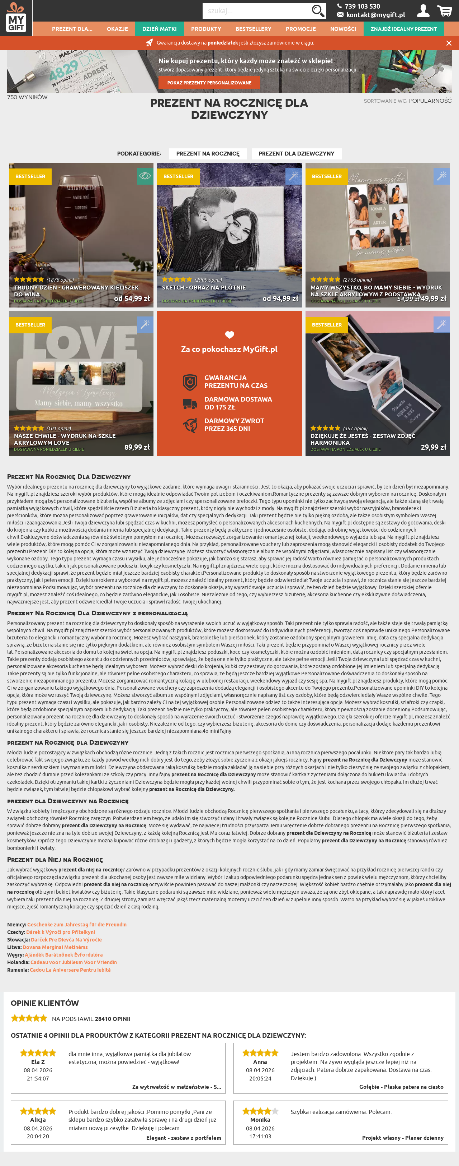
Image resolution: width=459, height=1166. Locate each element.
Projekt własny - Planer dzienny (403, 1138)
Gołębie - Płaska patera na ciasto (401, 1087)
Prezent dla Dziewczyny (297, 154)
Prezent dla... (72, 29)
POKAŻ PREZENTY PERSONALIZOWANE (209, 82)
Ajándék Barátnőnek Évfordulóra (64, 955)
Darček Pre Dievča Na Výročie (66, 940)
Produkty (206, 29)
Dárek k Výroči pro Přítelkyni (60, 932)
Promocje (301, 29)
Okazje (117, 29)
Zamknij (449, 43)
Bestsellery (253, 29)
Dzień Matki (159, 29)
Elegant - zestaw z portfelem (183, 1138)
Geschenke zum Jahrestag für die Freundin (77, 925)
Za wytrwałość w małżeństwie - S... (176, 1087)
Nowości (343, 29)
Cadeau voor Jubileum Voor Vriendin (73, 962)
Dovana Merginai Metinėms (55, 947)
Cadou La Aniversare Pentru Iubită (70, 970)
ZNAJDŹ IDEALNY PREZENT (404, 29)
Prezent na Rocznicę (208, 154)
